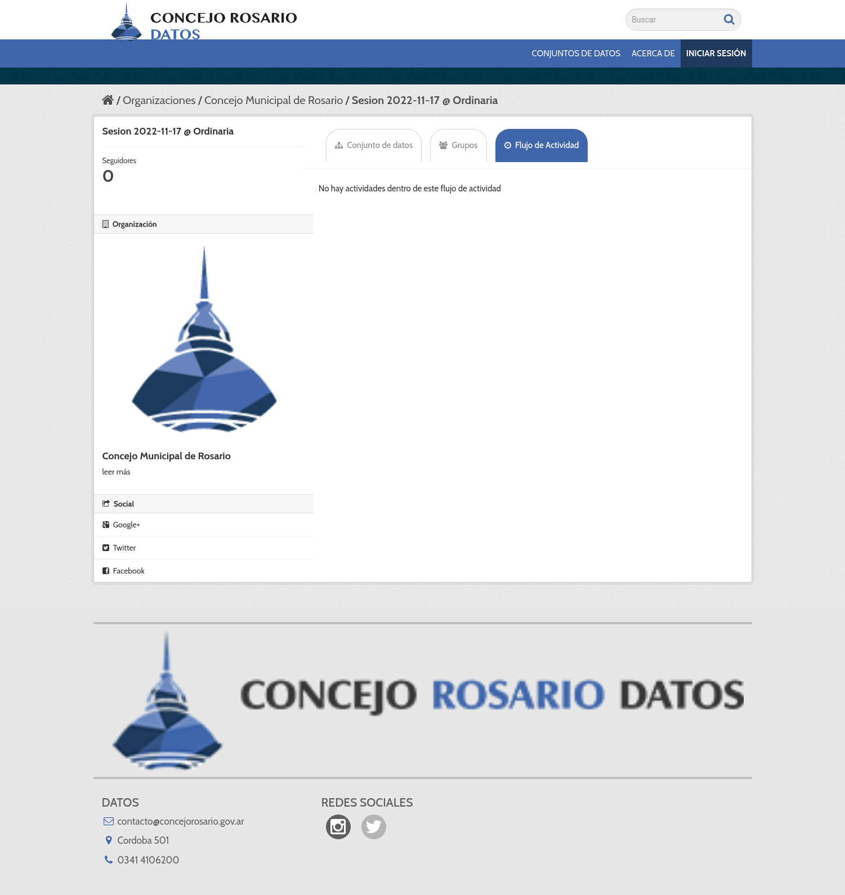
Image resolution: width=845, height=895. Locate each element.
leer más (116, 472)
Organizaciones (159, 100)
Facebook (123, 571)
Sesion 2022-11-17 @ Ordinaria (425, 100)
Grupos (458, 145)
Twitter (119, 548)
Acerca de (653, 53)
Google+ (121, 525)
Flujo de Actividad (541, 145)
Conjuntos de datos (576, 53)
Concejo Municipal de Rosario (273, 100)
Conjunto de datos (374, 145)
